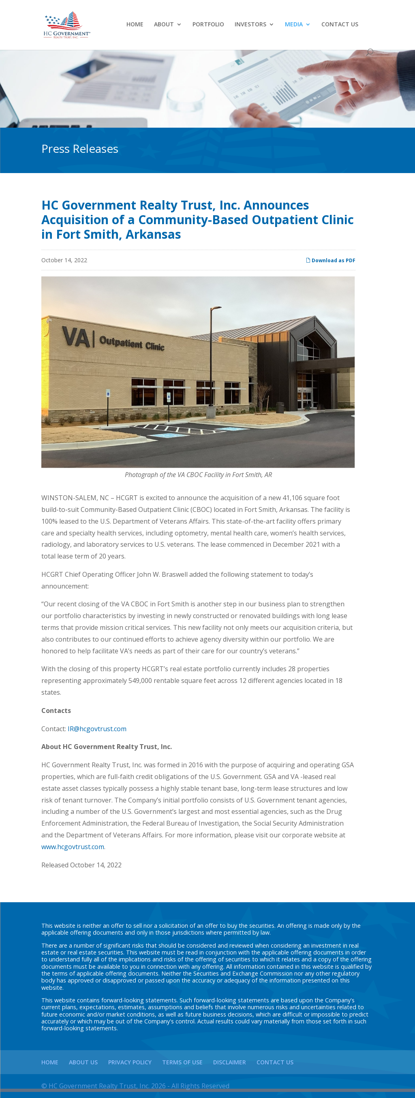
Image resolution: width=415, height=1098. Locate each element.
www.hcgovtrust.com (72, 846)
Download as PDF (330, 260)
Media (294, 24)
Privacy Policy (130, 1062)
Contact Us (339, 24)
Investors (250, 24)
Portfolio (208, 24)
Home (134, 24)
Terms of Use (182, 1062)
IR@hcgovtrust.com (97, 728)
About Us (83, 1062)
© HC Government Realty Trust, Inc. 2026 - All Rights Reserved (135, 1085)
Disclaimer (229, 1062)
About (164, 24)
